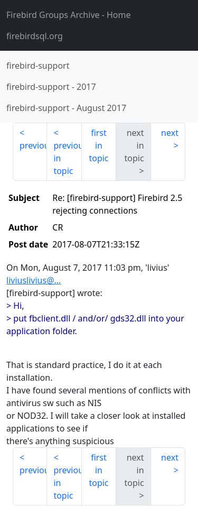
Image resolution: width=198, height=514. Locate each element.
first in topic (98, 145)
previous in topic (67, 158)
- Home (68, 15)
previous (33, 145)
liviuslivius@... (33, 280)
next (169, 133)
